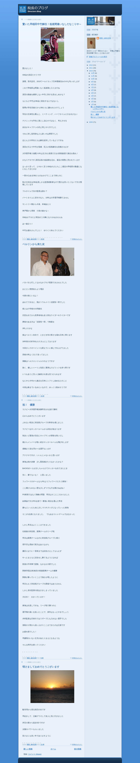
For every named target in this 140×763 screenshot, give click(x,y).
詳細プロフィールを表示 (98, 57)
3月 (92, 99)
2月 (92, 101)
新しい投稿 (28, 749)
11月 (93, 76)
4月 (92, 96)
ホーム (53, 749)
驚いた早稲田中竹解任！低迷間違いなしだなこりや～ (51, 24)
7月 (92, 87)
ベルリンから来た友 (33, 244)
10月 (93, 79)
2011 (91, 68)
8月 (92, 84)
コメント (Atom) (34, 754)
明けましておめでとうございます (40, 666)
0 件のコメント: (77, 239)
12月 (93, 73)
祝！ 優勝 (28, 404)
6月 (92, 90)
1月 (92, 104)
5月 (92, 93)
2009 (91, 122)
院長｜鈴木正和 (105, 38)
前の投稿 (77, 749)
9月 (92, 82)
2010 (91, 71)
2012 (91, 65)
